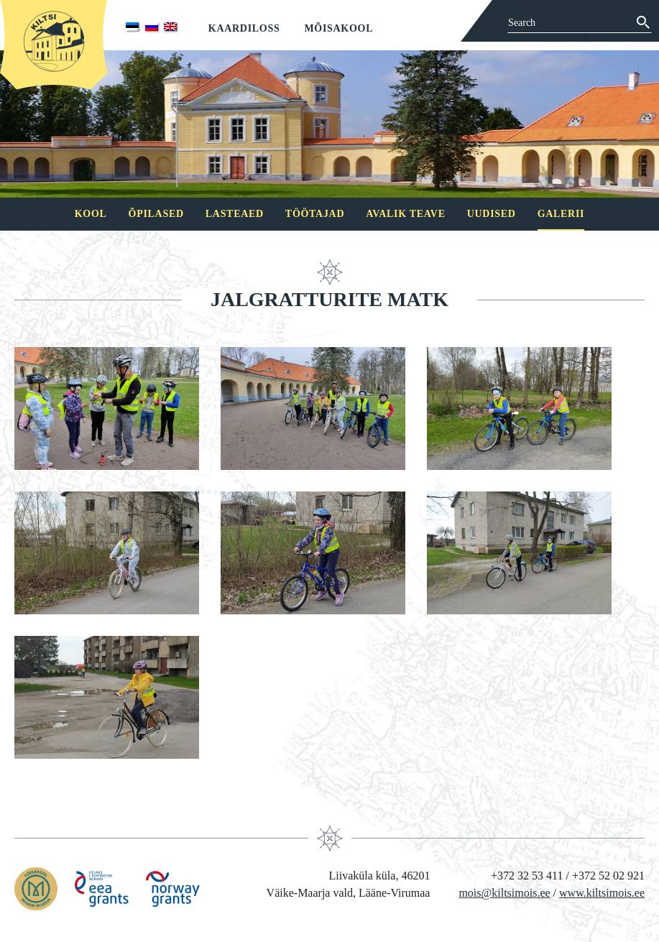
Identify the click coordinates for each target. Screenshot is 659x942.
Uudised (491, 213)
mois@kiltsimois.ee (504, 893)
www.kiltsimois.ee (602, 893)
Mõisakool (338, 28)
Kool (91, 213)
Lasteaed (235, 213)
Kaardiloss (244, 28)
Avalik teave (405, 213)
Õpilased (156, 213)
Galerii (561, 213)
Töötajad (314, 213)
